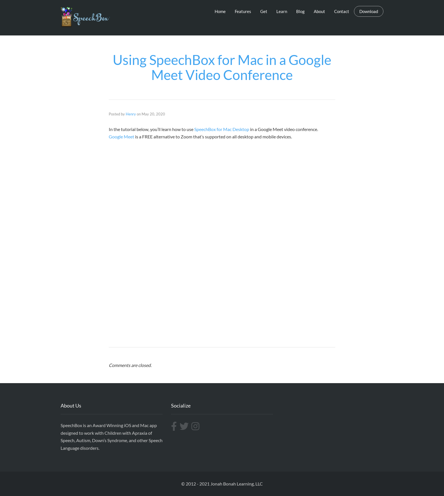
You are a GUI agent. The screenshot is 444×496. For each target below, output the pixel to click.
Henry (131, 114)
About (319, 11)
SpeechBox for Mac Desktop (221, 129)
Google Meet (121, 136)
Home (220, 11)
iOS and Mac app (140, 425)
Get (263, 11)
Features (243, 11)
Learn (281, 11)
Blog (300, 11)
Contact (341, 11)
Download (368, 11)
